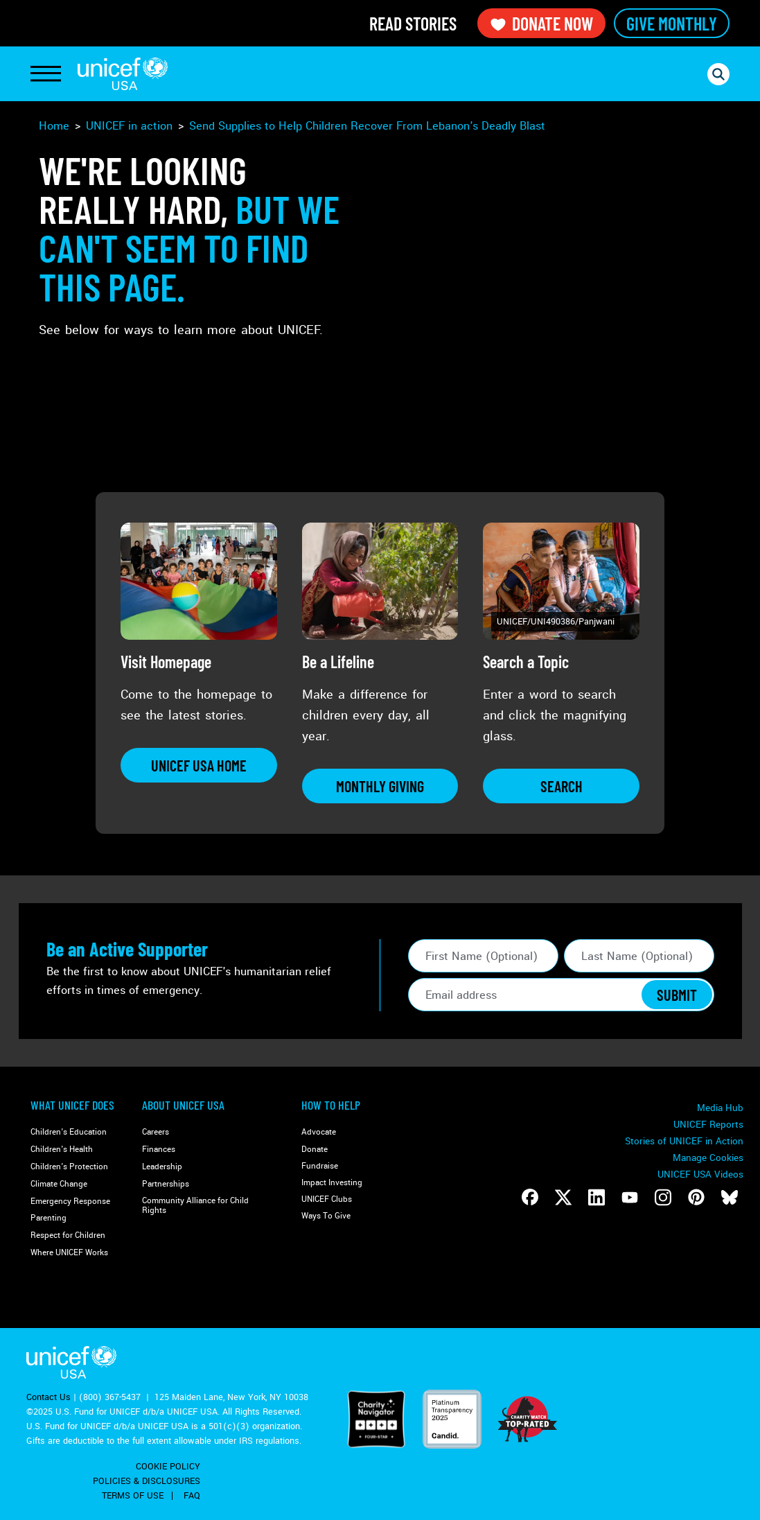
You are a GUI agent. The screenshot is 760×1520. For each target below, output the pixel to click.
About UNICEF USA (183, 1105)
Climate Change (58, 1184)
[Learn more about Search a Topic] (561, 786)
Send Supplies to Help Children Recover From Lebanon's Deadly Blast (367, 126)
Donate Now (541, 23)
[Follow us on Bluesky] (729, 1197)
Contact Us (48, 1397)
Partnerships (165, 1184)
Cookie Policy (168, 1466)
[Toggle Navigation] (45, 74)
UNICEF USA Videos (700, 1174)
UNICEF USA (123, 74)
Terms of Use (133, 1496)
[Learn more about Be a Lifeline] (380, 786)
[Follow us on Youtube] (630, 1197)
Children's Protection (69, 1167)
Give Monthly (671, 23)
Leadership (162, 1167)
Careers (155, 1132)
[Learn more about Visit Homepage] (199, 765)
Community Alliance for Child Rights (195, 1205)
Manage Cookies (708, 1157)
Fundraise (319, 1166)
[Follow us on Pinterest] (696, 1197)
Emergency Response (70, 1201)
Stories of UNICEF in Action (684, 1141)
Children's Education (68, 1132)
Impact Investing (331, 1183)
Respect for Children (67, 1235)
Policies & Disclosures (146, 1481)
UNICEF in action (129, 126)
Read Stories (413, 23)
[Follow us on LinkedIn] (596, 1197)
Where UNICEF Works (69, 1253)
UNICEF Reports (708, 1124)
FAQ (192, 1496)
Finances (158, 1149)
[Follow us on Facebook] (530, 1197)
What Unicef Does (72, 1105)
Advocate (318, 1132)
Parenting (48, 1218)
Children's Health (61, 1149)
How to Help (330, 1105)
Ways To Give (326, 1216)
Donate (314, 1149)
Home (54, 126)
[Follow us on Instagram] (663, 1197)
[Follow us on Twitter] (563, 1197)
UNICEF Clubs (326, 1199)
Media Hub (720, 1108)
